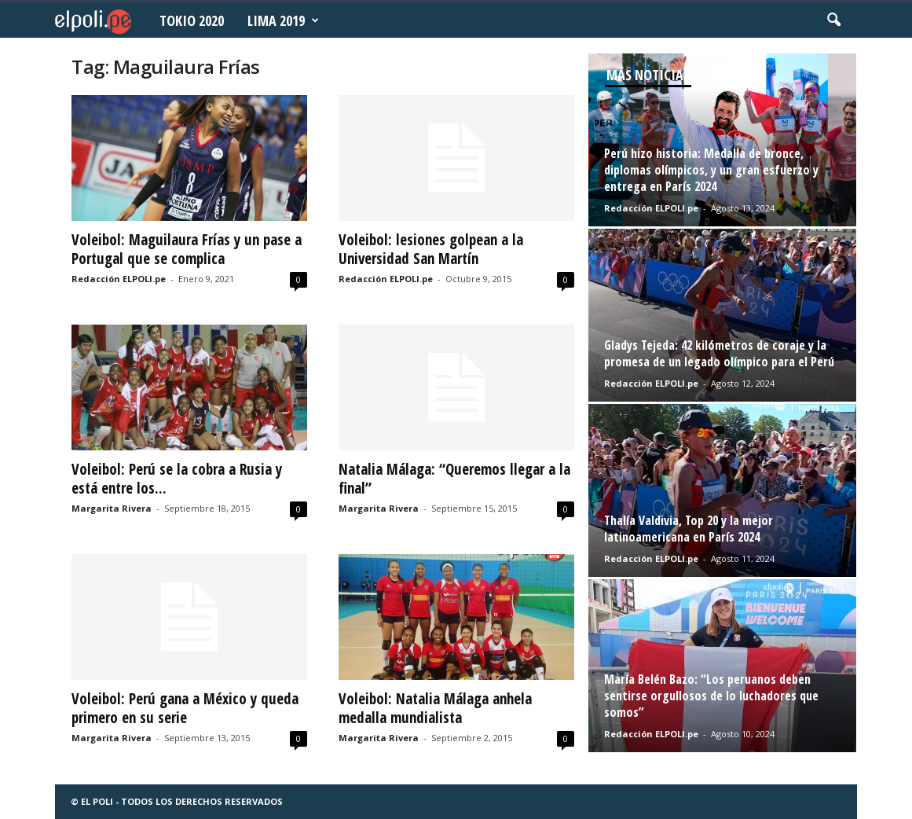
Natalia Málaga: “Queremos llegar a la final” (454, 478)
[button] (833, 20)
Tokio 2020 (191, 20)
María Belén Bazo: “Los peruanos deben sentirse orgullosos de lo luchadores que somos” (711, 695)
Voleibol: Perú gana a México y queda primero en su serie (185, 708)
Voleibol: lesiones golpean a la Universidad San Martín (431, 249)
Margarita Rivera (111, 508)
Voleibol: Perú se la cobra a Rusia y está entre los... (176, 478)
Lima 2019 (283, 20)
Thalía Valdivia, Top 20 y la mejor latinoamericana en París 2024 (688, 528)
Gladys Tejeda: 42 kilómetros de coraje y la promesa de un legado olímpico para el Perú (719, 353)
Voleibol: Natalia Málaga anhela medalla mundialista (435, 708)
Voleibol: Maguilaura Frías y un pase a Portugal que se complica (186, 249)
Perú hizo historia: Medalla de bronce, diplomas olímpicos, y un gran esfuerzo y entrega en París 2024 (711, 170)
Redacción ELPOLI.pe (118, 279)
